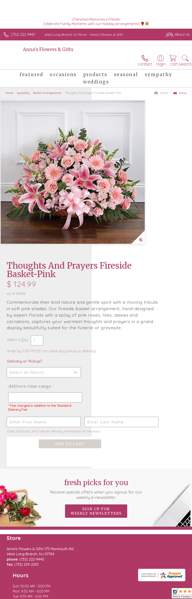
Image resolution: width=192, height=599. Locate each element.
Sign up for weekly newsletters (96, 388)
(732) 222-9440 (23, 34)
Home (9, 93)
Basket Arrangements (47, 93)
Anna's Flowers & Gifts (48, 49)
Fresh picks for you (96, 366)
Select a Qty (109, 204)
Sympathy (23, 93)
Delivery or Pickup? (116, 225)
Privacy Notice (43, 581)
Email (180, 93)
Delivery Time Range (113, 255)
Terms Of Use (17, 581)
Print (161, 93)
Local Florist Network (74, 581)
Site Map (102, 581)
